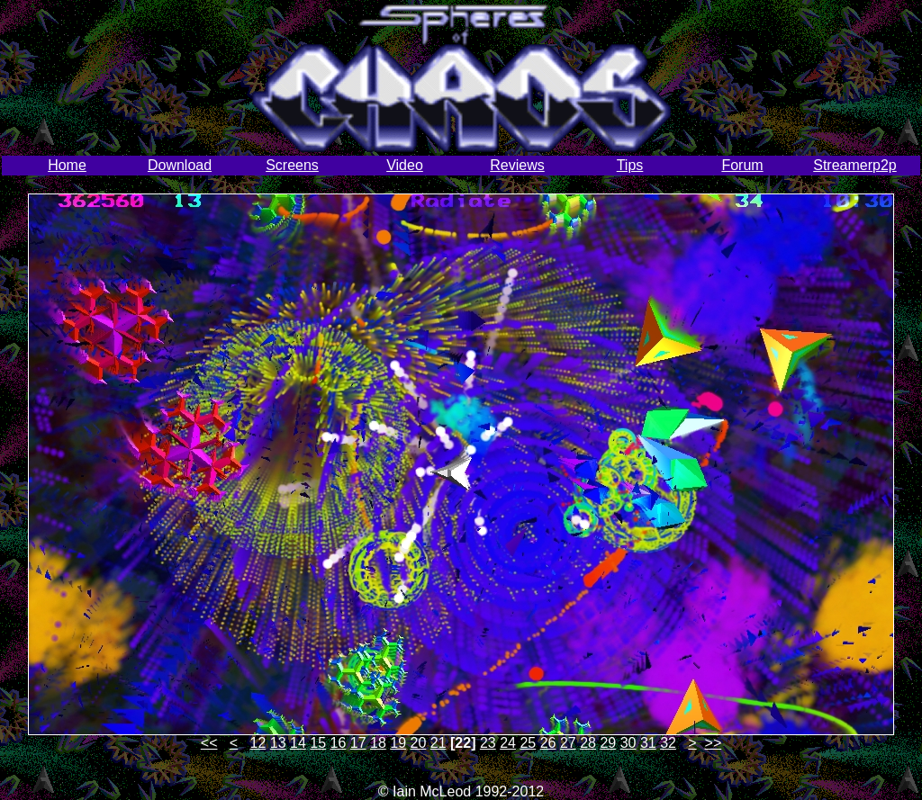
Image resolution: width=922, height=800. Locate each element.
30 (628, 743)
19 (398, 743)
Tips (630, 165)
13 (278, 743)
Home (67, 165)
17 (358, 743)
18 (378, 743)
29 (608, 743)
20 (419, 743)
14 (298, 743)
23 (488, 743)
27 (568, 743)
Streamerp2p (855, 165)
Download (180, 165)
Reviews (517, 165)
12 (258, 743)
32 (668, 743)
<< (209, 743)
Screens (292, 165)
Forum (742, 165)
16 (338, 743)
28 (588, 743)
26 (548, 743)
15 (318, 743)
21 (438, 743)
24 (508, 743)
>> (713, 743)
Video (404, 165)
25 (528, 743)
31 (648, 743)
